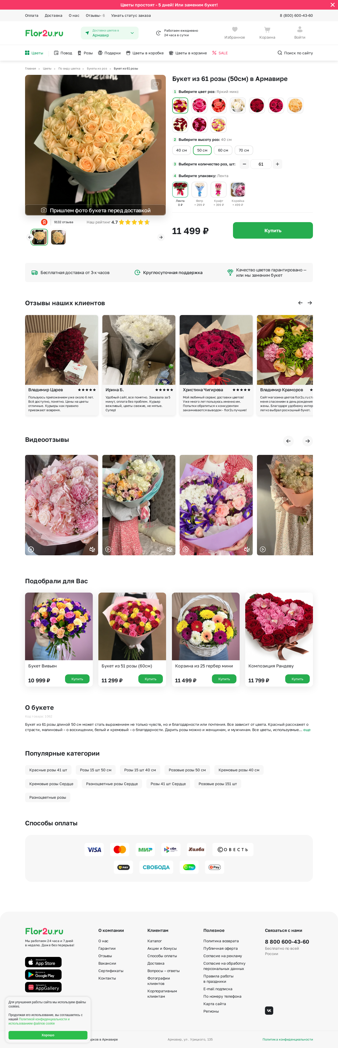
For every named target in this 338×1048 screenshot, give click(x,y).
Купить (272, 230)
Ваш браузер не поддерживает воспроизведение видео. (61, 505)
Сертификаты (110, 970)
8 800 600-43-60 (287, 941)
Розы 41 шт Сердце (168, 783)
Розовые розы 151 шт (218, 783)
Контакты (107, 978)
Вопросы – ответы (163, 970)
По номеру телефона (222, 996)
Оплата (31, 15)
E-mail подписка (217, 988)
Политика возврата (221, 941)
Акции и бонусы (162, 948)
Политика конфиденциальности (288, 1039)
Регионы (211, 1011)
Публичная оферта (220, 948)
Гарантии (107, 948)
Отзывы (95, 15)
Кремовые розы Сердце (51, 783)
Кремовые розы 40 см (239, 770)
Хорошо (48, 1035)
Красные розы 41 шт (48, 770)
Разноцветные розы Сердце (112, 783)
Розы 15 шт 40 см (140, 770)
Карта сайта (214, 1003)
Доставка (53, 15)
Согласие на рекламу (222, 955)
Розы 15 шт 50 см (95, 770)
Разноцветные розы (47, 797)
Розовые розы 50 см (187, 770)
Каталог (154, 941)
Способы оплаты (162, 955)
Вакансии (107, 963)
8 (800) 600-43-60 (296, 15)
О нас (74, 15)
